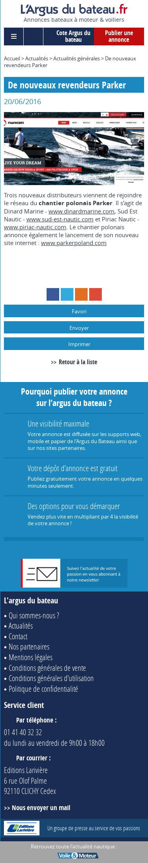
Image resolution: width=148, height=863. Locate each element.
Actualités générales (76, 58)
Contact (18, 636)
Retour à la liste (78, 362)
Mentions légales (30, 657)
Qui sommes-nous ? (34, 615)
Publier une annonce (119, 36)
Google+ (95, 294)
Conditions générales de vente (47, 668)
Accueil (12, 58)
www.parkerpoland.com (74, 243)
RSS (81, 294)
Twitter (67, 294)
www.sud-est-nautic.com (60, 219)
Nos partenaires (29, 646)
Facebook (53, 294)
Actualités (36, 58)
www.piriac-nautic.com (35, 227)
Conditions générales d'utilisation (51, 678)
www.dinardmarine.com (81, 211)
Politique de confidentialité (43, 688)
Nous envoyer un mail (41, 807)
